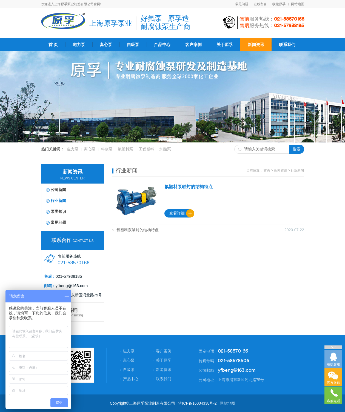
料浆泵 (106, 149)
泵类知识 (58, 211)
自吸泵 (133, 44)
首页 (267, 170)
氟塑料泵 (125, 149)
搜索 (296, 149)
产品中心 (162, 44)
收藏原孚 (279, 4)
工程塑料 (146, 149)
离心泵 (106, 44)
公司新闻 (58, 189)
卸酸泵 (165, 149)
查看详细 (177, 213)
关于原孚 (224, 44)
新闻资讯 (256, 44)
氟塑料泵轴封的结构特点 (188, 186)
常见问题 (241, 4)
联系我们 (287, 44)
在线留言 (260, 4)
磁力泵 (79, 44)
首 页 (53, 44)
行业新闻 (58, 200)
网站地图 (297, 4)
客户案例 (193, 44)
